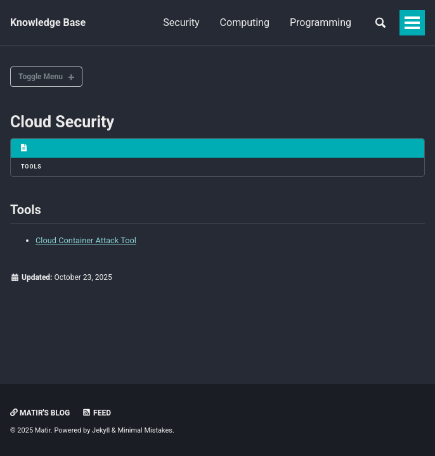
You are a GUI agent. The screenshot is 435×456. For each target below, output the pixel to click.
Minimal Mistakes (144, 430)
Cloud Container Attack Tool (86, 240)
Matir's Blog (40, 412)
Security (181, 22)
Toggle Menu (40, 76)
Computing (244, 22)
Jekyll (101, 430)
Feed (96, 412)
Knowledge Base (48, 22)
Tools (31, 166)
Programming (320, 22)
